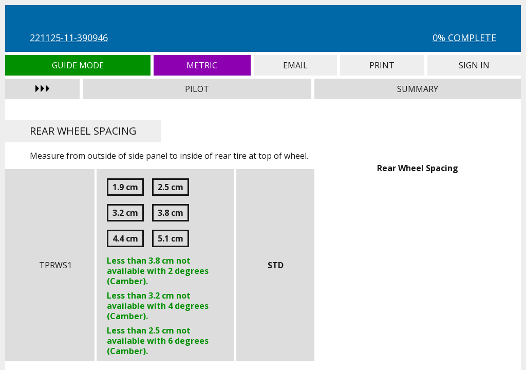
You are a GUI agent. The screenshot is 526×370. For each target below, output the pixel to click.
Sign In (474, 65)
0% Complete (464, 37)
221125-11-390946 (69, 37)
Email (295, 65)
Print (382, 65)
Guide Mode (77, 65)
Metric (202, 65)
